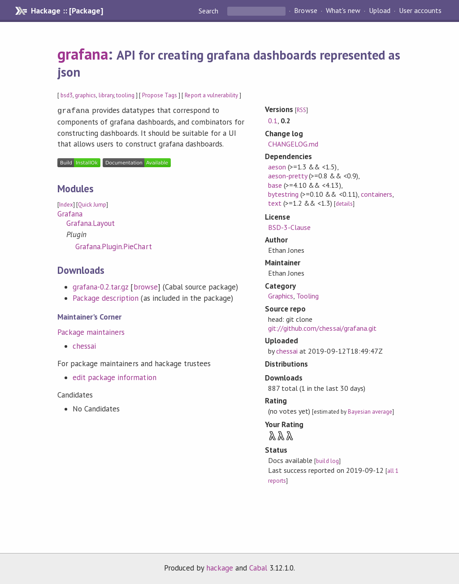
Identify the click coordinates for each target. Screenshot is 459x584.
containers (376, 194)
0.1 (272, 120)
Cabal (258, 568)
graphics (85, 95)
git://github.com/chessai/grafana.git (322, 328)
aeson (277, 166)
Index (66, 204)
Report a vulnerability (211, 95)
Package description (106, 297)
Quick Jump (92, 204)
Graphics (280, 295)
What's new (343, 10)
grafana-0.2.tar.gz (100, 286)
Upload (379, 10)
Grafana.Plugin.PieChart (113, 246)
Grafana (69, 213)
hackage (219, 568)
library (106, 95)
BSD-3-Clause (289, 227)
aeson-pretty (287, 175)
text (274, 203)
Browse (305, 10)
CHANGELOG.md (293, 143)
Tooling (307, 295)
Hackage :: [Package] (67, 11)
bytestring (283, 194)
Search (209, 10)
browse (146, 286)
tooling (125, 95)
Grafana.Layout (90, 222)
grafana (82, 54)
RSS (301, 110)
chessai (84, 345)
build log (327, 461)
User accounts (420, 10)
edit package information (114, 376)
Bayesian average (370, 411)
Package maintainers (91, 331)
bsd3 (67, 95)
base (275, 185)
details (344, 204)
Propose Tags (159, 95)
